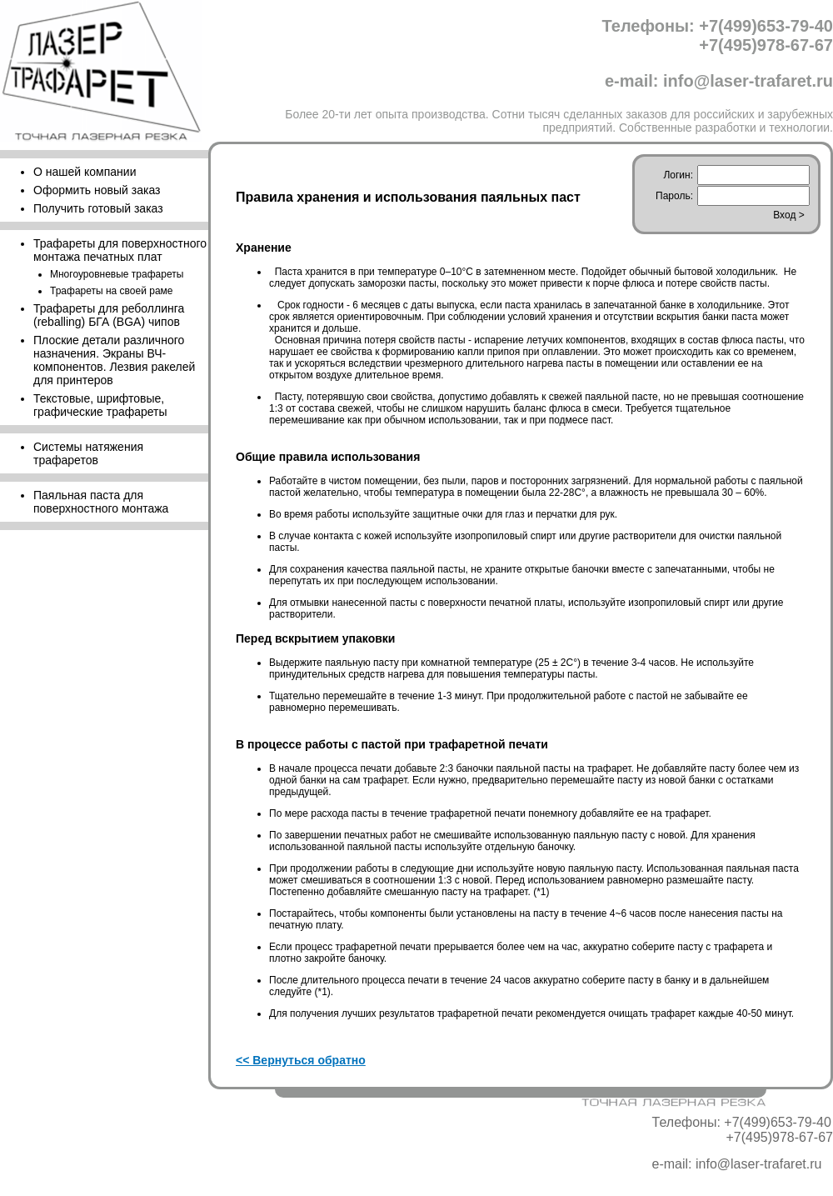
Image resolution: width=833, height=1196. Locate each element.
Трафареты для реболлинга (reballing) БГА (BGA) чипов (108, 315)
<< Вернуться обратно (301, 1060)
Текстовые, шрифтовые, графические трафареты (100, 405)
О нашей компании (84, 171)
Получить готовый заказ (98, 208)
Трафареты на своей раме (111, 291)
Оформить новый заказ (96, 190)
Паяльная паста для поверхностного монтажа (100, 501)
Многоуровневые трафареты (116, 274)
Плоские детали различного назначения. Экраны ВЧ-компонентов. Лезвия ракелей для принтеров (114, 360)
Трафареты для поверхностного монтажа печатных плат (120, 250)
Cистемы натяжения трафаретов (88, 453)
